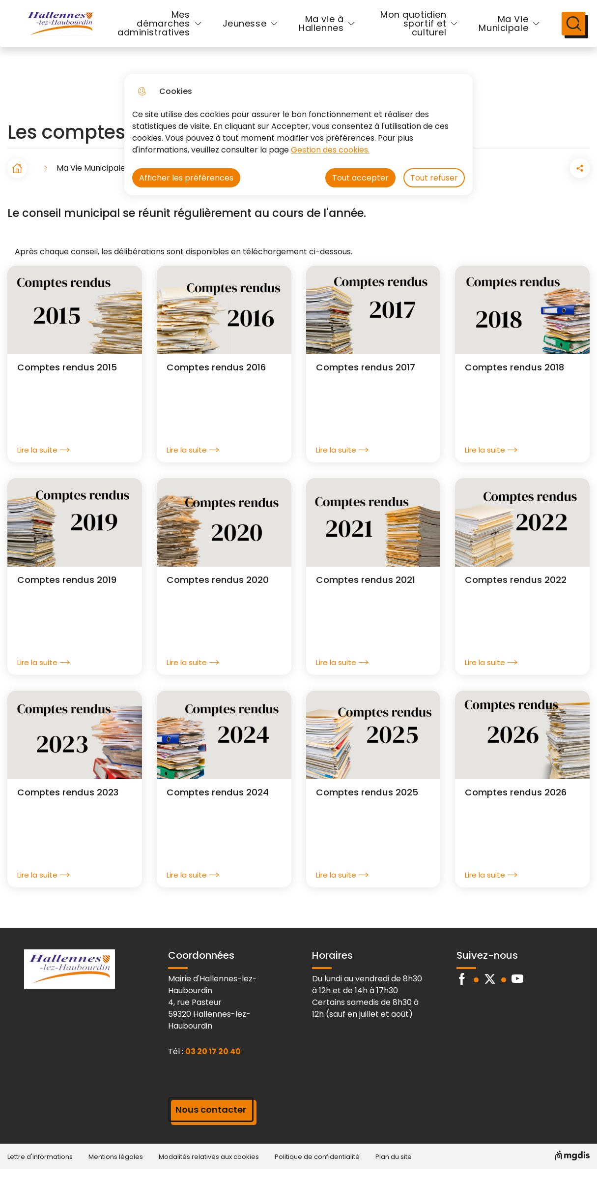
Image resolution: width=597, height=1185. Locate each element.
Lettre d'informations (40, 1172)
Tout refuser (434, 177)
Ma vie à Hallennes (321, 31)
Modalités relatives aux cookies (209, 1172)
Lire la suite (43, 466)
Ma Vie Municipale (487, 31)
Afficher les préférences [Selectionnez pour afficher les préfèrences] (186, 177)
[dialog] (298, 134)
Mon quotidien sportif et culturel (408, 31)
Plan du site (393, 1172)
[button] (525, 184)
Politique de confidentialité (317, 1172)
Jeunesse (245, 31)
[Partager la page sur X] (580, 184)
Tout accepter (360, 177)
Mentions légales (115, 1172)
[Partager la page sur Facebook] (552, 184)
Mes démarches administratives (153, 31)
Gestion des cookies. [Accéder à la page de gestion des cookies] (330, 149)
